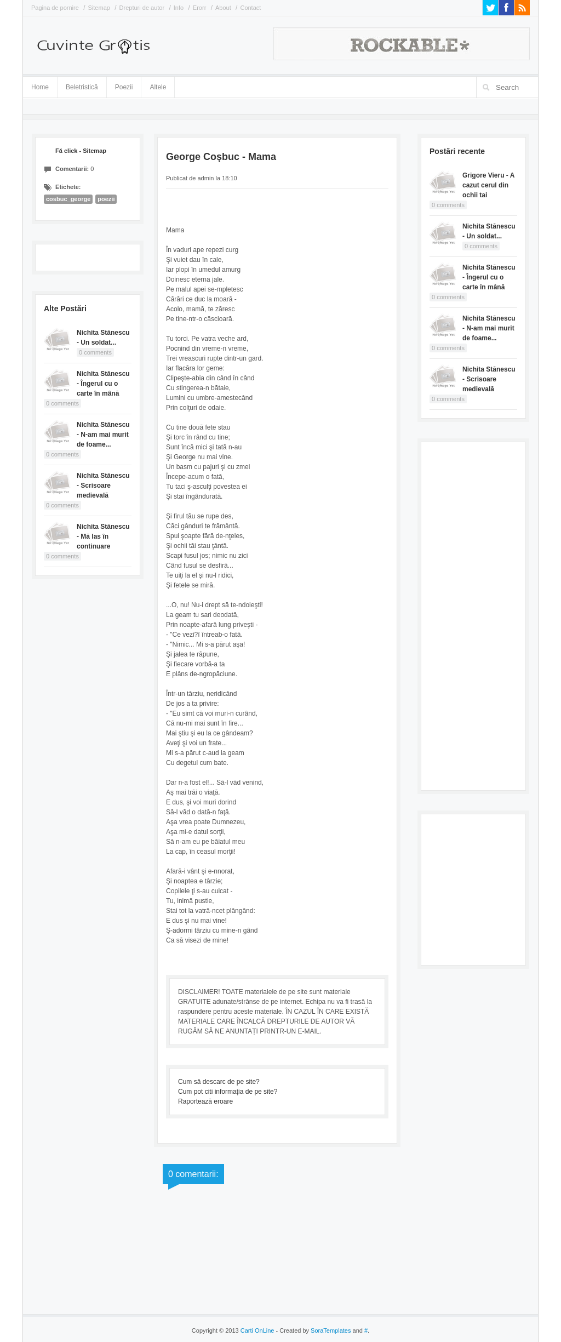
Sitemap (99, 7)
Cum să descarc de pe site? (219, 1082)
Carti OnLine (257, 1330)
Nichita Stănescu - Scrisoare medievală (103, 485)
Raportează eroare (205, 1101)
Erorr (199, 7)
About (223, 7)
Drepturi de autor (142, 7)
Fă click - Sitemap (80, 150)
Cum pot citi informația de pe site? (227, 1091)
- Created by (312, 1330)
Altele (158, 87)
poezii (106, 199)
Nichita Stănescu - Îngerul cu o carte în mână (103, 383)
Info (179, 7)
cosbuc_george (68, 199)
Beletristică (82, 85)
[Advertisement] (473, 614)
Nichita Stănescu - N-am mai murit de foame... (103, 434)
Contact (250, 7)
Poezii (124, 87)
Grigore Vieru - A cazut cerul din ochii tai (488, 185)
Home (40, 87)
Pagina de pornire (55, 7)
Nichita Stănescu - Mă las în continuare (103, 536)
